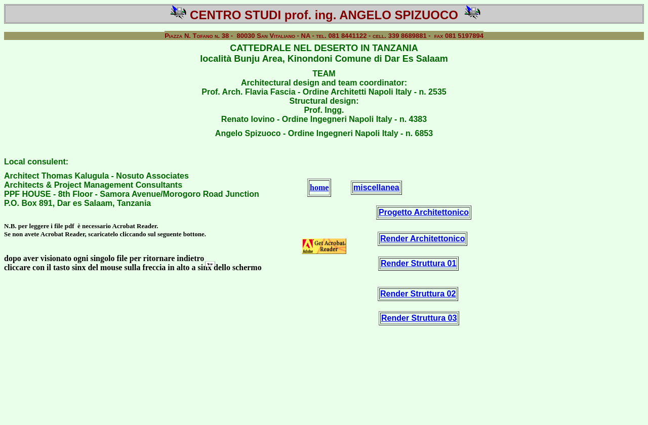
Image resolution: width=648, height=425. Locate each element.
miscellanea (376, 187)
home (319, 187)
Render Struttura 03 (419, 318)
